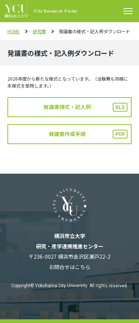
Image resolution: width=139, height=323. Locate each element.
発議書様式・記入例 (67, 106)
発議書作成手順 (67, 133)
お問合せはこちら (69, 267)
